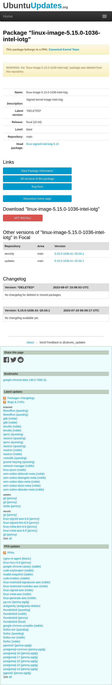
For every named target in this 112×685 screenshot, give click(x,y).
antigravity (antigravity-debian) (21, 605)
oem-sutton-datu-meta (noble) (21, 481)
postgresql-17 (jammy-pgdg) (20, 657)
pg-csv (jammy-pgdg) (16, 602)
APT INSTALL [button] (22, 218)
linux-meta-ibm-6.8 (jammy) (20, 526)
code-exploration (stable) (18, 570)
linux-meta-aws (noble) (17, 594)
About (30, 342)
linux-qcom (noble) (14, 469)
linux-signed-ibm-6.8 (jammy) (21, 522)
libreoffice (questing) (15, 410)
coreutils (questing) (15, 458)
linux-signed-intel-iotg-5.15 (42, 144)
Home (8, 16)
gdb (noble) (10, 418)
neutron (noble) (12, 450)
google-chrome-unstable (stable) (23, 625)
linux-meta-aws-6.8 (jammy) (20, 530)
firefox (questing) (13, 633)
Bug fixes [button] (37, 186)
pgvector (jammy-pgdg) (17, 645)
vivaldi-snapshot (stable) (18, 574)
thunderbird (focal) (14, 621)
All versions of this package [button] (37, 178)
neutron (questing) (14, 438)
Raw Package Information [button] (37, 170)
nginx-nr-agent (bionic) (17, 558)
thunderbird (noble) (15, 613)
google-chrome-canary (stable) (22, 566)
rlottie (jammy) (12, 506)
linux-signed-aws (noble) (18, 590)
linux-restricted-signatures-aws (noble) (26, 582)
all (10, 538)
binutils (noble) (12, 426)
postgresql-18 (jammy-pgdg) (20, 653)
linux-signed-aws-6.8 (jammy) (21, 518)
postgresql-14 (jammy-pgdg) (20, 669)
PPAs (11, 552)
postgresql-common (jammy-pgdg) (24, 649)
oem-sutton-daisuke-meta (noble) (23, 489)
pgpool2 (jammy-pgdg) (17, 673)
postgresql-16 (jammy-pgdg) (20, 661)
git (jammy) (10, 498)
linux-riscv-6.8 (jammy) (17, 562)
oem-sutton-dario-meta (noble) (22, 485)
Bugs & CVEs (16, 402)
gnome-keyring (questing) (19, 462)
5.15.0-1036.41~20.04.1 (69, 253)
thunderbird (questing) (16, 609)
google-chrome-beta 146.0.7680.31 (25, 379)
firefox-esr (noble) (14, 637)
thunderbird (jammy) (15, 617)
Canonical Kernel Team (64, 49)
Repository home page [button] (37, 198)
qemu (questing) (13, 434)
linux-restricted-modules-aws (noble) (25, 586)
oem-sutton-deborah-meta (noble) (24, 473)
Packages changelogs (21, 398)
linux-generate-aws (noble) (19, 598)
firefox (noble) (11, 641)
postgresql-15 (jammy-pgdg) (20, 665)
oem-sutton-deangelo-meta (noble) (24, 477)
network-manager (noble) (18, 465)
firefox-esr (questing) (15, 629)
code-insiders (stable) (16, 578)
